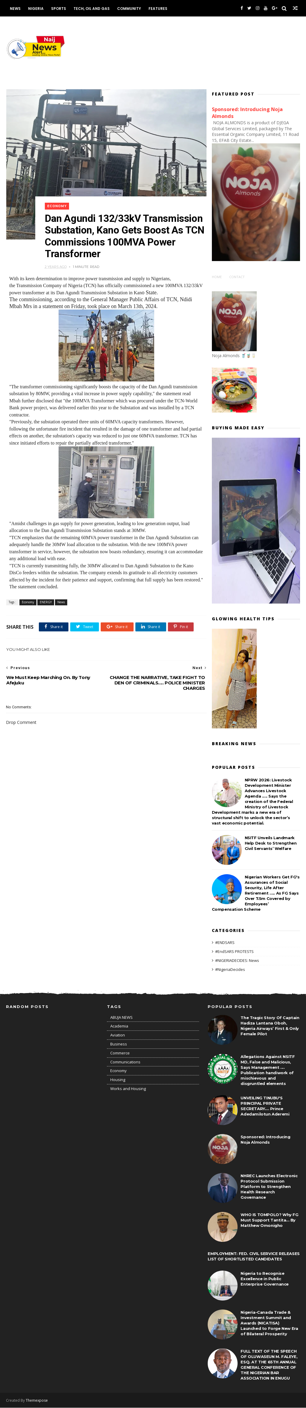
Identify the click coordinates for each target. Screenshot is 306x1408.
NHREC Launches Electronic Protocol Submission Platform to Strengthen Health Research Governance (269, 1187)
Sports (58, 8)
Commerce (120, 1053)
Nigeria (35, 8)
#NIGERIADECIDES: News (237, 960)
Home (217, 277)
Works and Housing (128, 1089)
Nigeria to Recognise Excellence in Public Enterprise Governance (265, 1279)
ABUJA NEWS (121, 1017)
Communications (125, 1062)
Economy (57, 202)
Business (118, 1044)
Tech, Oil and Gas (91, 8)
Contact (237, 277)
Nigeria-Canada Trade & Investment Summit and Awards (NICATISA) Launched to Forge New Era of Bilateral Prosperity (269, 1323)
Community (129, 8)
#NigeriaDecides (230, 969)
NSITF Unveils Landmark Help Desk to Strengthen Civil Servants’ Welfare (271, 843)
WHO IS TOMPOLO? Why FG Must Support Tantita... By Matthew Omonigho (269, 1220)
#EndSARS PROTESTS (234, 951)
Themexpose (37, 1400)
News (15, 8)
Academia (119, 1026)
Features (157, 8)
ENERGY (45, 598)
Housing (117, 1080)
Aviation (117, 1035)
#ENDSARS (225, 942)
